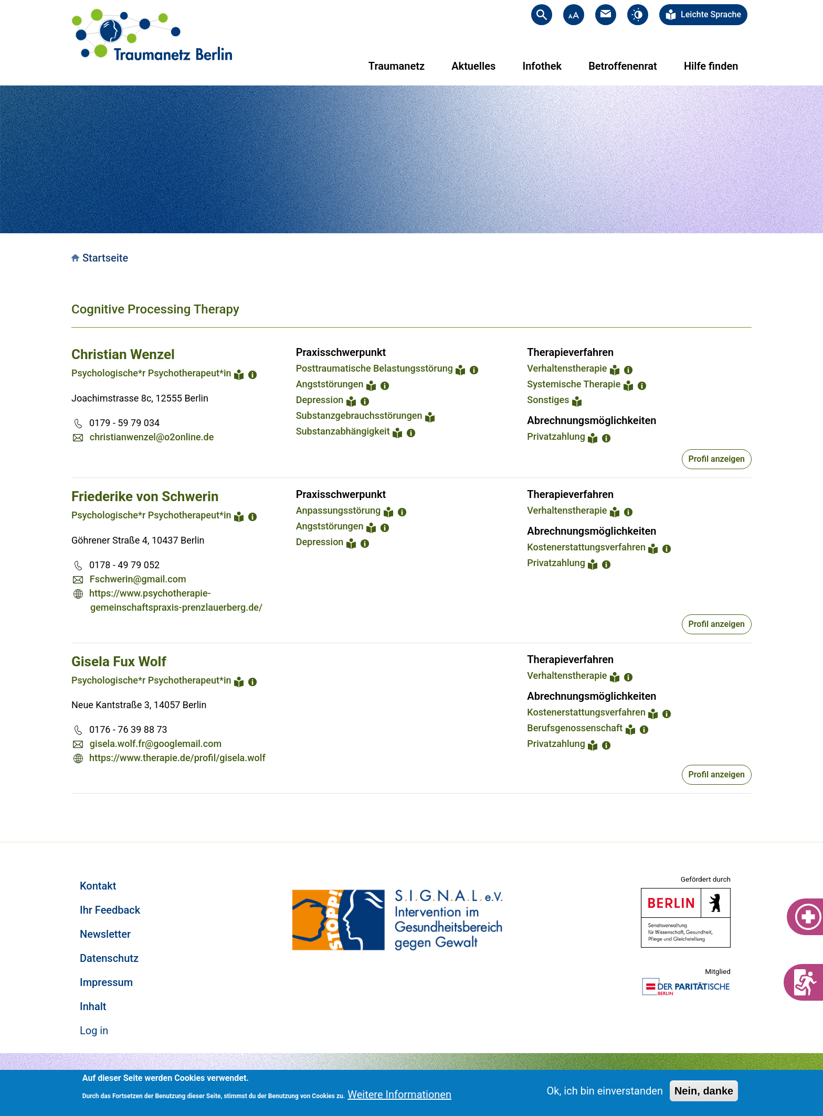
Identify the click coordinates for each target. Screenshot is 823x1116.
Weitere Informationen (399, 1094)
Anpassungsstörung (338, 510)
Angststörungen (330, 383)
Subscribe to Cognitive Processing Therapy (75, 806)
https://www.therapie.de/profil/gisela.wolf (177, 757)
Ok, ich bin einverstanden (605, 1091)
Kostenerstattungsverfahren (586, 546)
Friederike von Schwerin (145, 496)
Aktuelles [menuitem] (473, 66)
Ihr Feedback (110, 910)
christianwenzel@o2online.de (152, 436)
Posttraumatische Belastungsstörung (374, 368)
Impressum (106, 982)
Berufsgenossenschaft (574, 727)
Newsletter (105, 934)
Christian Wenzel (123, 354)
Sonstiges (548, 399)
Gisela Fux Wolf (118, 661)
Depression (320, 399)
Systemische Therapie (573, 383)
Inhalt (93, 1006)
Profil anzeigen (717, 459)
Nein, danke (703, 1091)
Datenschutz (109, 958)
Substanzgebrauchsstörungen (359, 415)
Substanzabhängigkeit (343, 431)
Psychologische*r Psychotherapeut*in (151, 372)
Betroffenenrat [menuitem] (622, 66)
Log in (94, 1030)
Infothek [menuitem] (542, 66)
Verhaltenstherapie (567, 368)
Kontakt (98, 886)
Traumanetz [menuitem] (396, 66)
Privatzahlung (556, 436)
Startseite (105, 258)
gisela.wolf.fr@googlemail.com (155, 743)
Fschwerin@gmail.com (138, 578)
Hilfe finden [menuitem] (711, 66)
